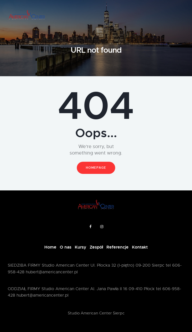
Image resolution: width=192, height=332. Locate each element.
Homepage (96, 168)
